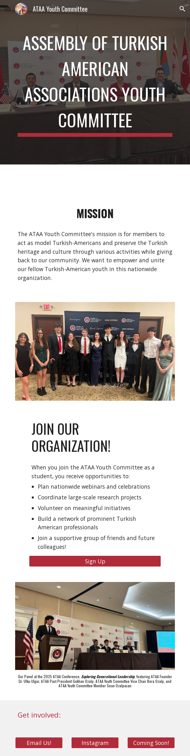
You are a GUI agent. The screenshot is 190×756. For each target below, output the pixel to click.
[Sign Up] (94, 561)
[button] (7, 8)
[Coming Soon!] (151, 743)
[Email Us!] (38, 743)
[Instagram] (95, 743)
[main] (95, 82)
